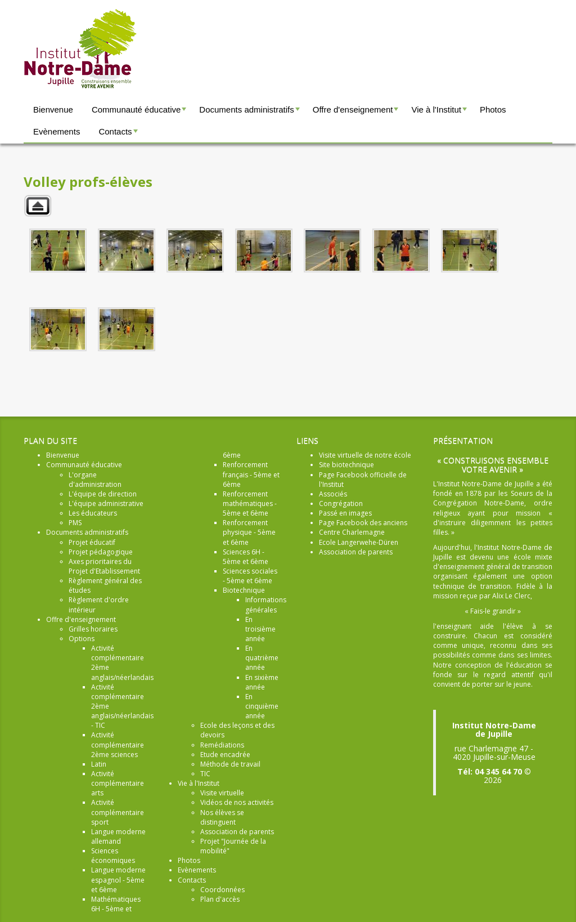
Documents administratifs (250, 112)
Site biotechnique (346, 464)
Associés (333, 494)
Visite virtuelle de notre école (365, 455)
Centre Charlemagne (352, 532)
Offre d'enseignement (357, 112)
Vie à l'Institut (440, 112)
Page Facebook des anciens (363, 522)
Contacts (119, 134)
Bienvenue (53, 109)
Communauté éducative (140, 112)
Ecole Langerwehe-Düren (358, 542)
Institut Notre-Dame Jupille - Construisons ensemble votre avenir (81, 49)
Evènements (56, 131)
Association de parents (356, 552)
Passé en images (345, 513)
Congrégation (341, 503)
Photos (493, 109)
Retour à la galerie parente (38, 206)
